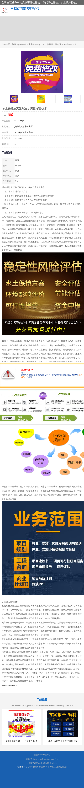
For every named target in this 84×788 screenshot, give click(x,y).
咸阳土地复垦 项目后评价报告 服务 (21, 741)
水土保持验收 (34, 44)
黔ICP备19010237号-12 (50, 759)
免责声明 (43, 767)
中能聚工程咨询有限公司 (36, 763)
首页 (14, 44)
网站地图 (62, 767)
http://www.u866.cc (9, 685)
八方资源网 (33, 767)
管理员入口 (53, 767)
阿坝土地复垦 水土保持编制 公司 (62, 741)
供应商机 (22, 44)
